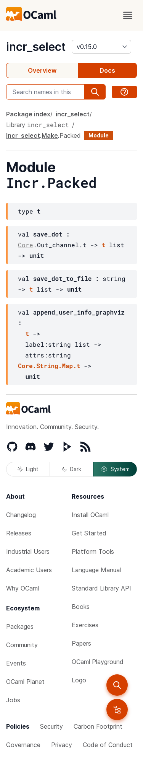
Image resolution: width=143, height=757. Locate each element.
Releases (18, 533)
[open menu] (128, 15)
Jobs (13, 700)
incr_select (36, 47)
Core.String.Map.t (49, 366)
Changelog (21, 515)
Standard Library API (101, 588)
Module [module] (98, 135)
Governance (23, 745)
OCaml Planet (25, 681)
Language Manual (96, 570)
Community (22, 645)
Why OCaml (22, 588)
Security (51, 726)
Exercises (85, 625)
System (115, 469)
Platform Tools (93, 551)
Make (50, 135)
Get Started (89, 533)
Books (81, 606)
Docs (107, 70)
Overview (42, 70)
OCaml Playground (98, 662)
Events (16, 663)
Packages (20, 626)
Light (28, 469)
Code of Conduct (108, 745)
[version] (101, 47)
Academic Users (29, 570)
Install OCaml (90, 515)
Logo (79, 680)
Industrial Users (28, 551)
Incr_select (23, 135)
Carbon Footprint (98, 726)
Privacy (61, 745)
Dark (71, 469)
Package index (28, 114)
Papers (81, 643)
